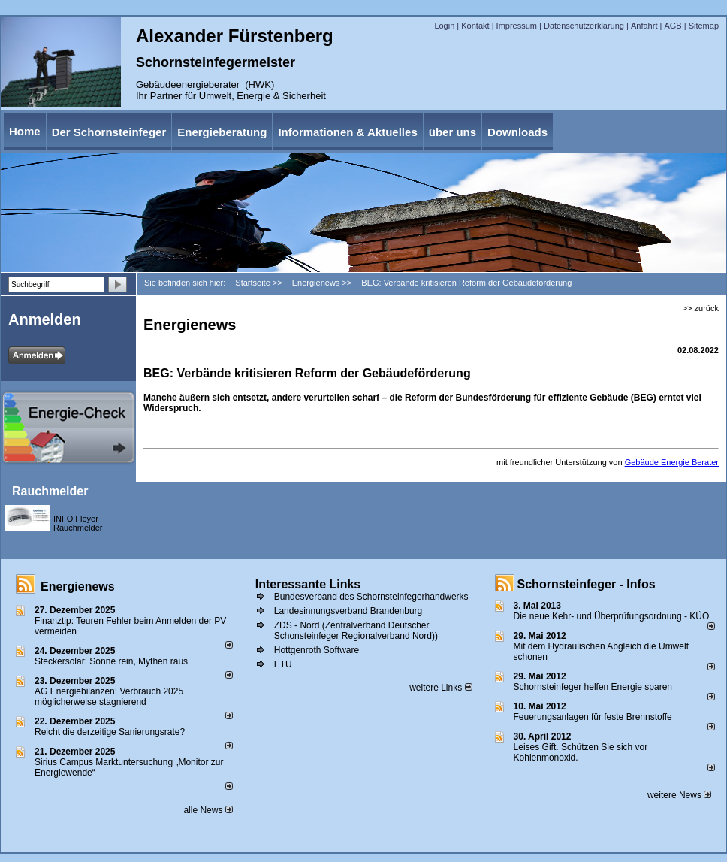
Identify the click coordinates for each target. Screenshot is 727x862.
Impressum (516, 25)
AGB (672, 25)
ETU (283, 664)
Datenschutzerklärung (584, 25)
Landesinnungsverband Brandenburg (348, 611)
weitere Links (440, 687)
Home (25, 131)
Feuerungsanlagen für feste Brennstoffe (593, 717)
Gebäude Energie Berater (672, 462)
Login (444, 25)
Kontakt (475, 25)
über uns (452, 132)
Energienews (78, 586)
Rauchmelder (50, 491)
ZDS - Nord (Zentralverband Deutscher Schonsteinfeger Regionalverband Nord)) (356, 630)
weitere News (679, 795)
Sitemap (704, 25)
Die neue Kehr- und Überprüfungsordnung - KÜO (612, 616)
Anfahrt (644, 25)
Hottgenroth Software (316, 650)
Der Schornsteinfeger (109, 132)
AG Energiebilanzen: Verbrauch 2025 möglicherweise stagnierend (109, 696)
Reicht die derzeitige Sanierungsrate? (116, 732)
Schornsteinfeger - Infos (586, 584)
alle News (207, 810)
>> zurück (701, 308)
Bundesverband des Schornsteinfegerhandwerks (371, 596)
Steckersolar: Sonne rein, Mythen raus (111, 661)
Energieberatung (222, 132)
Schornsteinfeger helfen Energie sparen (593, 687)
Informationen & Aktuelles (347, 132)
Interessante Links (308, 584)
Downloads (517, 132)
